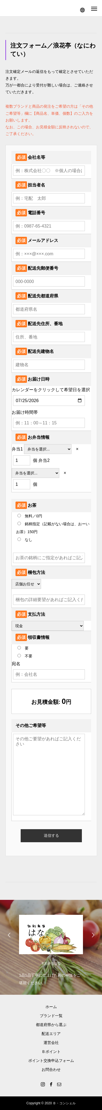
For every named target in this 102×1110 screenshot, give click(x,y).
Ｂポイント (51, 1051)
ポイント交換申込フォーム (51, 1060)
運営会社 (51, 1042)
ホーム (51, 1007)
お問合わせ (51, 1069)
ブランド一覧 (51, 1015)
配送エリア (51, 1033)
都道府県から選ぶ (51, 1024)
